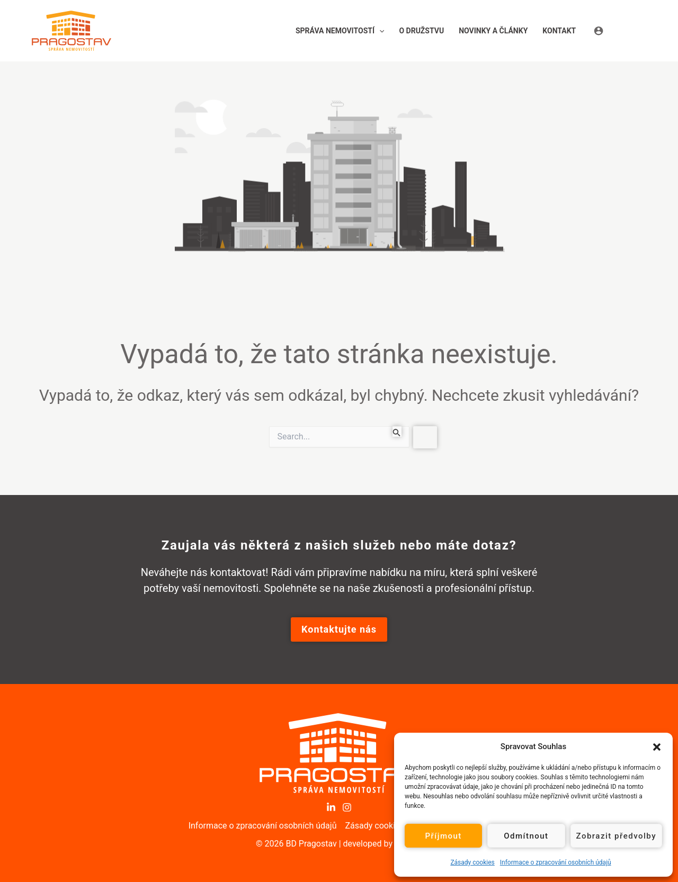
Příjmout (443, 836)
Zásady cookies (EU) (383, 826)
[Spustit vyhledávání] (396, 431)
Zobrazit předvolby (616, 836)
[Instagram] (347, 807)
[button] (657, 746)
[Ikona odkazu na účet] (620, 30)
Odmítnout (526, 836)
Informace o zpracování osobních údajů (555, 862)
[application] (379, 31)
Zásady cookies (472, 862)
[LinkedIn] (331, 807)
